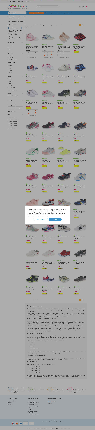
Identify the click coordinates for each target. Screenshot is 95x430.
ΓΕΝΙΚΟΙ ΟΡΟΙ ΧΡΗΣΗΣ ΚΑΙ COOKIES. (43, 216)
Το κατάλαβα (55, 219)
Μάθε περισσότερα (41, 219)
